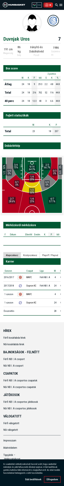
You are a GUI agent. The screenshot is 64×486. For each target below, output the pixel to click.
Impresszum (9, 440)
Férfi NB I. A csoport (14, 359)
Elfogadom (52, 479)
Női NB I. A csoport (13, 365)
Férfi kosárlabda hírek (14, 337)
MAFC (29, 277)
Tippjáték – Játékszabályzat (10, 457)
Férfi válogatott (11, 423)
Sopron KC (31, 285)
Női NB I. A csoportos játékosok (20, 408)
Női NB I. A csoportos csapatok (20, 387)
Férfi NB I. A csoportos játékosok (20, 401)
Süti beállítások (33, 479)
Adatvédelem (10, 447)
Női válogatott (10, 429)
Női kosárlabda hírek (13, 344)
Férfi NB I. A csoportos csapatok (20, 380)
